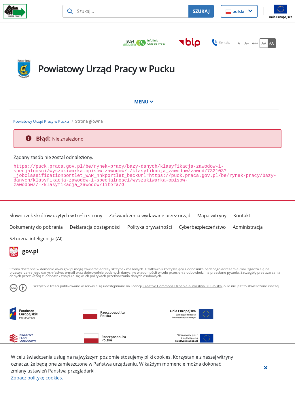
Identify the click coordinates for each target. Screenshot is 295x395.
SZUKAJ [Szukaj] (201, 11)
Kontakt (241, 215)
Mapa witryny (211, 215)
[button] (265, 367)
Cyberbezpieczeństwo (202, 227)
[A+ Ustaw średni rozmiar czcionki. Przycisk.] (246, 43)
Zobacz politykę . (37, 378)
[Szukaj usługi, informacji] (125, 11)
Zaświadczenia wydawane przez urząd (149, 215)
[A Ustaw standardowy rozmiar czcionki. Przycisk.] (238, 43)
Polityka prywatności (149, 227)
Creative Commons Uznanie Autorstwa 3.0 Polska (182, 286)
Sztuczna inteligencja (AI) (36, 238)
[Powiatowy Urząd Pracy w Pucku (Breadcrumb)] (41, 121)
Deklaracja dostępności (95, 227)
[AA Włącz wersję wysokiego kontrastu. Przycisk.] (272, 43)
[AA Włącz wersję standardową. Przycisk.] (264, 43)
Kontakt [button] (220, 42)
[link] (146, 43)
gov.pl (24, 252)
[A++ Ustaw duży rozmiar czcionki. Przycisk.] (254, 43)
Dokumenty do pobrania (36, 227)
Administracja (248, 227)
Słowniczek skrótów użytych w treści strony (56, 215)
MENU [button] (144, 102)
